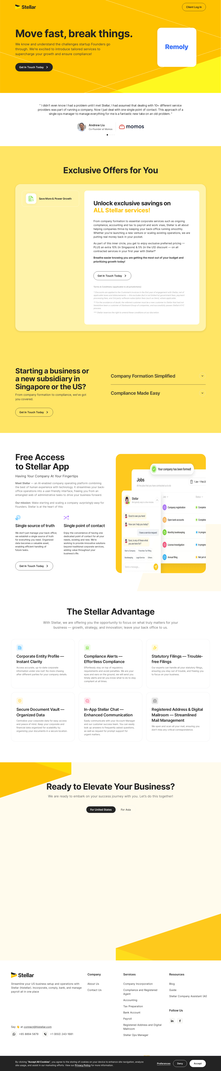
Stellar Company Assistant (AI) (188, 996)
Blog (172, 983)
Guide (172, 990)
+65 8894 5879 (28, 1034)
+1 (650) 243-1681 (61, 1034)
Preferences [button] (164, 1063)
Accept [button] (198, 1063)
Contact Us (94, 990)
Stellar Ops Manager (135, 1035)
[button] (107, 135)
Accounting (130, 1000)
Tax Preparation (133, 1006)
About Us (93, 983)
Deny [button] (180, 1063)
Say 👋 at (31, 1026)
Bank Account (131, 1012)
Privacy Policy (83, 1065)
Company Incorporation (138, 983)
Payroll (127, 1018)
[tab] (50, 199)
